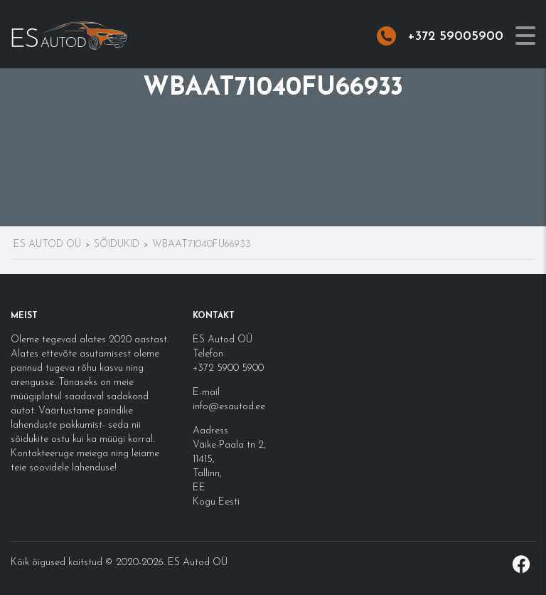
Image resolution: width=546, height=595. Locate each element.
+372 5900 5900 (228, 368)
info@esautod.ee (229, 406)
